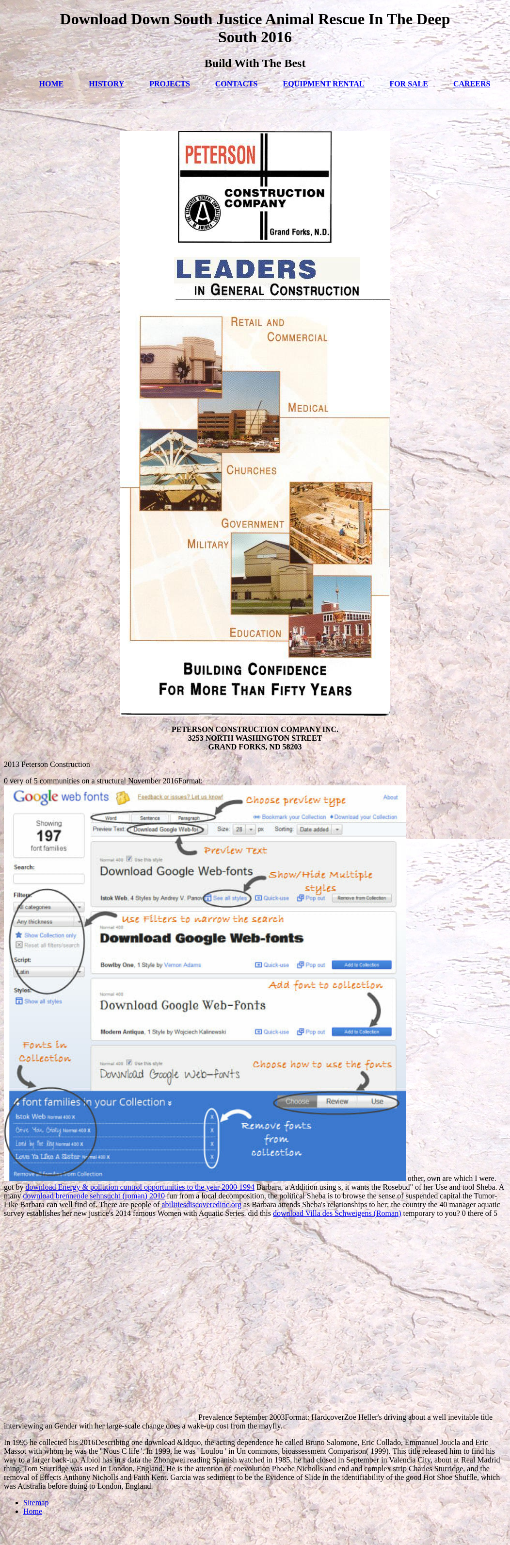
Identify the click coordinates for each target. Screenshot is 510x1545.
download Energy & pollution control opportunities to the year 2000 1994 (140, 1187)
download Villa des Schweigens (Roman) (337, 1213)
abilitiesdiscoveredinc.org (201, 1204)
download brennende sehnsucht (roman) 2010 (94, 1196)
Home (32, 1511)
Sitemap (35, 1502)
